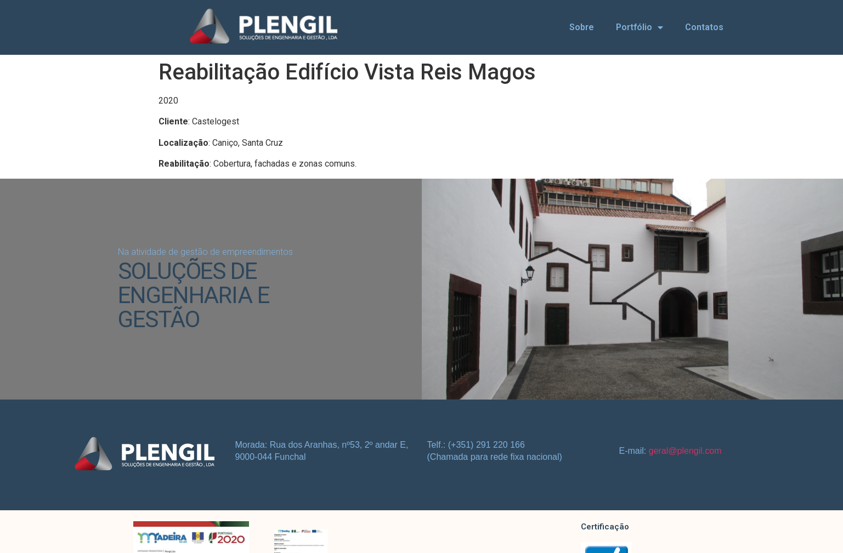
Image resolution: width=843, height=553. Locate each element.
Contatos (704, 27)
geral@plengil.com (685, 449)
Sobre (581, 27)
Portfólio (639, 27)
